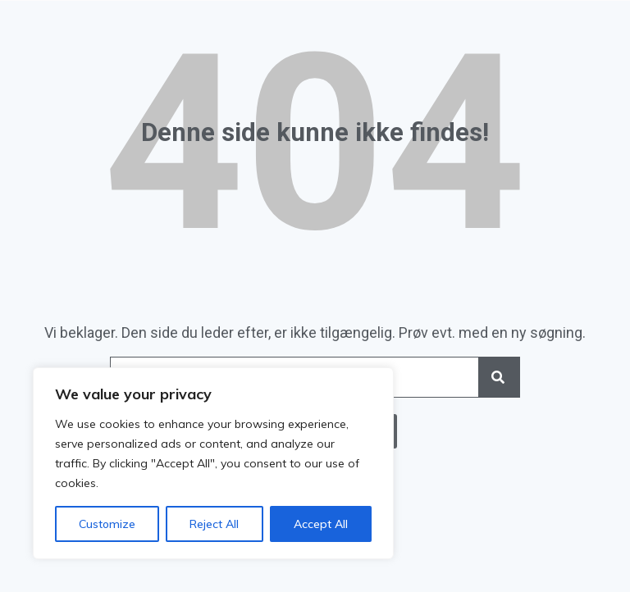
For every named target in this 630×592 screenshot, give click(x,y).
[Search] (498, 377)
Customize (107, 524)
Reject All (214, 524)
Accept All (321, 524)
